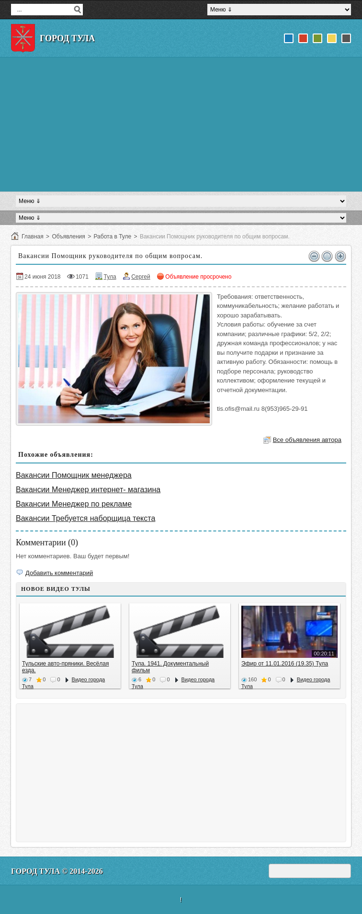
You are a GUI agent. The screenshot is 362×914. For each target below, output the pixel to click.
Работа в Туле (112, 236)
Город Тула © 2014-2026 (57, 871)
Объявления (68, 236)
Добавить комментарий (59, 572)
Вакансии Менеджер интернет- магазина (88, 489)
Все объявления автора (307, 439)
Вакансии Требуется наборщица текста (85, 518)
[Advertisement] (181, 124)
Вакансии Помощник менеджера (74, 475)
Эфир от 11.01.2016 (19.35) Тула (284, 663)
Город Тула (67, 38)
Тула (110, 276)
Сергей (140, 276)
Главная (33, 236)
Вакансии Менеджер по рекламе (74, 504)
